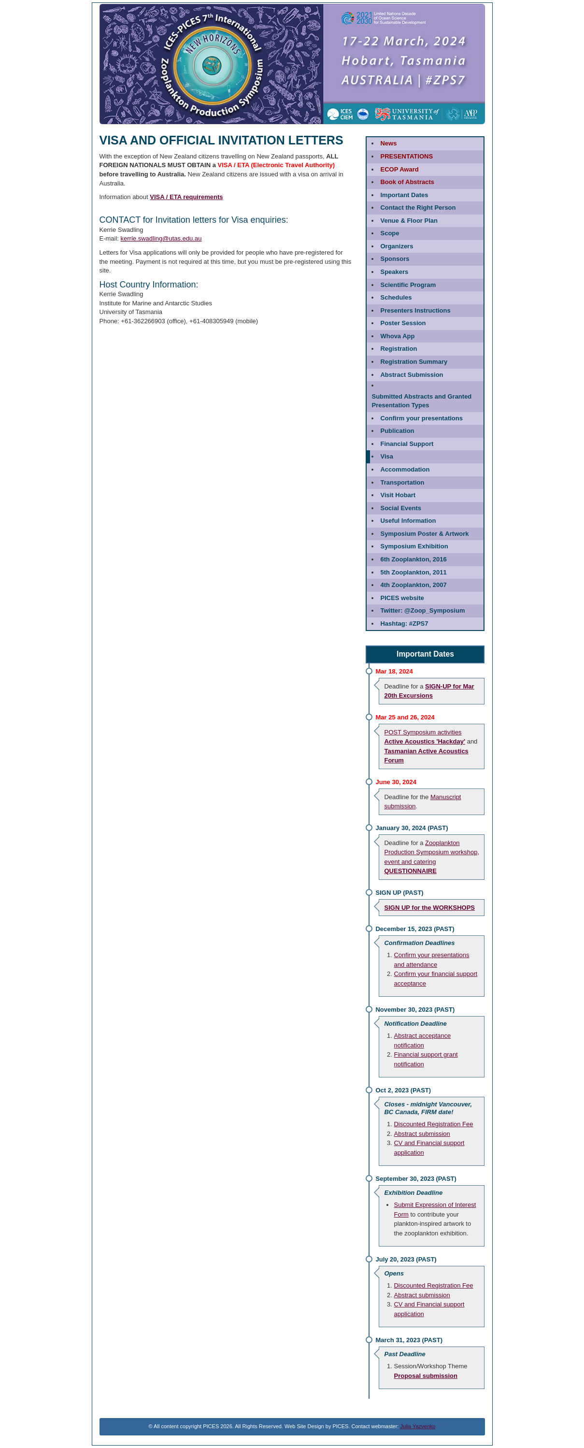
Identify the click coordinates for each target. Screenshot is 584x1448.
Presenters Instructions (415, 310)
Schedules (396, 297)
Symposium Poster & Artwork (424, 533)
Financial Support (406, 443)
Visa (386, 456)
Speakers (394, 271)
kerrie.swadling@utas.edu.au (161, 238)
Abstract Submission (411, 374)
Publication (397, 430)
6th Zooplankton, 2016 (413, 559)
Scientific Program (408, 284)
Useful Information (408, 520)
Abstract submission (422, 1133)
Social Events (400, 508)
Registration (398, 348)
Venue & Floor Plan (408, 220)
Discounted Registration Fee (433, 1124)
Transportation (402, 482)
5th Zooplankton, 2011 (413, 572)
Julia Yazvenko (417, 1426)
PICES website (402, 598)
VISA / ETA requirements (186, 197)
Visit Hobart (397, 495)
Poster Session (403, 323)
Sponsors (394, 258)
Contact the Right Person (418, 207)
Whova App (397, 336)
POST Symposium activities (422, 732)
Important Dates (404, 195)
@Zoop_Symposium (422, 610)
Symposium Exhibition (414, 546)
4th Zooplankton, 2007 (413, 584)
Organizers (396, 246)
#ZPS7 (404, 623)
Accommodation (404, 469)
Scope (389, 233)
